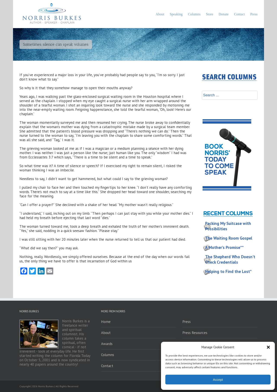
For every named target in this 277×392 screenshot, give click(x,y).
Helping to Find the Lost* (228, 271)
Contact (107, 365)
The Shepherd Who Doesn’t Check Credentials (230, 259)
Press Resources (194, 332)
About (106, 332)
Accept (218, 379)
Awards (107, 343)
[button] (268, 347)
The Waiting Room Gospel (228, 238)
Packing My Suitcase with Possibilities (228, 226)
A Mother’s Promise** (224, 247)
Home (106, 321)
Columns (107, 354)
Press (186, 321)
